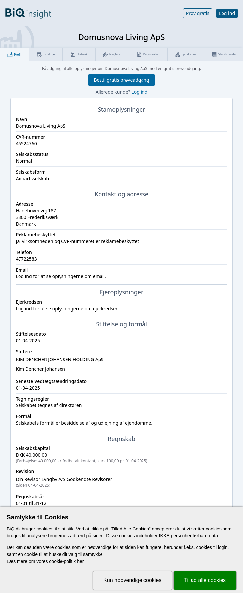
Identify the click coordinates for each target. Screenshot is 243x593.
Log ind (227, 13)
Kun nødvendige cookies (132, 580)
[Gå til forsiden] (28, 13)
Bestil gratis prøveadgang (121, 80)
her (80, 561)
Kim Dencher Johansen (40, 369)
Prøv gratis (197, 13)
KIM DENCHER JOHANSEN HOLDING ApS (60, 359)
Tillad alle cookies (205, 580)
